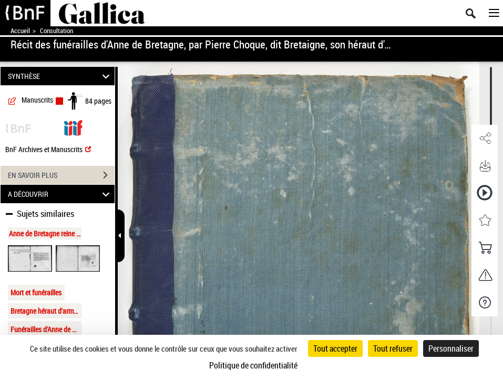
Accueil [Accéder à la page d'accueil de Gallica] (20, 30)
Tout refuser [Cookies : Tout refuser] (393, 348)
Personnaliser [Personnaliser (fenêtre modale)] (451, 348)
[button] (484, 138)
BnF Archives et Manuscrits (48, 149)
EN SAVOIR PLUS (61, 175)
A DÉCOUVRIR (60, 194)
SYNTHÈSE (60, 76)
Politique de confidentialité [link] (253, 365)
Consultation (56, 30)
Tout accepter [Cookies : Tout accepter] (335, 348)
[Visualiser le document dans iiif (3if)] (73, 127)
